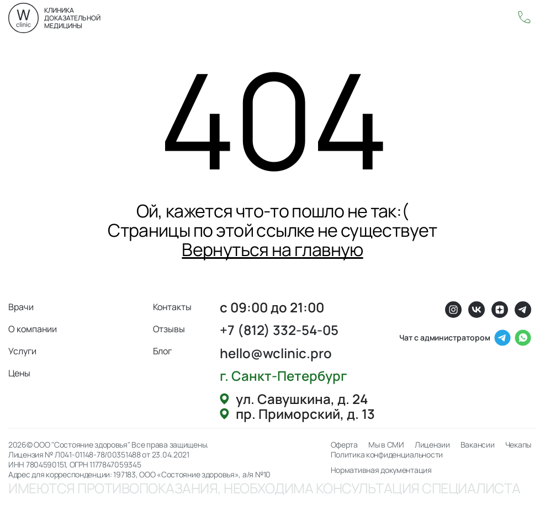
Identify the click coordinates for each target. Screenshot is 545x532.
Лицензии (432, 445)
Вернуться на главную (272, 249)
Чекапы (518, 445)
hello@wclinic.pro (276, 353)
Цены (19, 373)
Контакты (172, 306)
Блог (162, 351)
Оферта (344, 445)
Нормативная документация (381, 470)
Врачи (21, 306)
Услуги (22, 351)
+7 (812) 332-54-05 (279, 330)
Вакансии (478, 445)
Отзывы (169, 328)
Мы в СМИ (386, 445)
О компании (32, 328)
